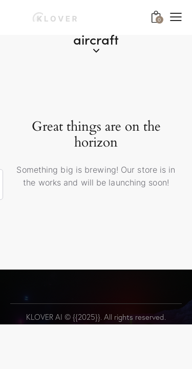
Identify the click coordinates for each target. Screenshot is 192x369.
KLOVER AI (44, 317)
